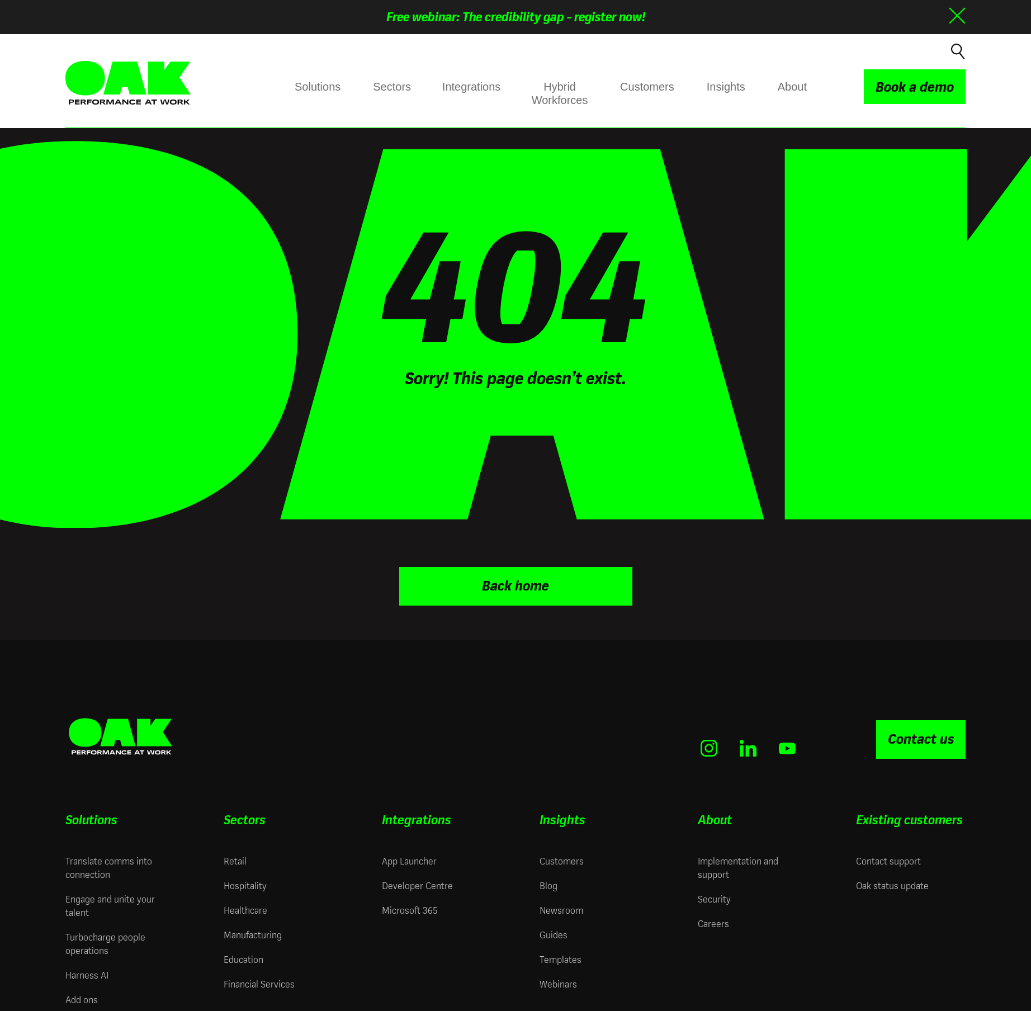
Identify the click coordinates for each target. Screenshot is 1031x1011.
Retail (235, 860)
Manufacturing (253, 933)
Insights (726, 87)
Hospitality (245, 884)
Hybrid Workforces (560, 93)
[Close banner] (957, 15)
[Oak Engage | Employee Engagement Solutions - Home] (128, 83)
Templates (560, 958)
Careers (713, 922)
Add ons (81, 998)
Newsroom (561, 909)
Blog (548, 884)
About (792, 87)
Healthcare (245, 909)
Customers (647, 87)
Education (243, 958)
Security (714, 898)
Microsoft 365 (409, 909)
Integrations (471, 87)
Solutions (317, 87)
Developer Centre (417, 884)
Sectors (392, 87)
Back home (515, 585)
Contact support (888, 860)
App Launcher (409, 860)
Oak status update (892, 884)
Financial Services (259, 983)
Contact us (921, 738)
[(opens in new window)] (709, 747)
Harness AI (86, 974)
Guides (553, 933)
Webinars (558, 983)
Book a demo (915, 87)
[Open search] (957, 50)
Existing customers (909, 818)
